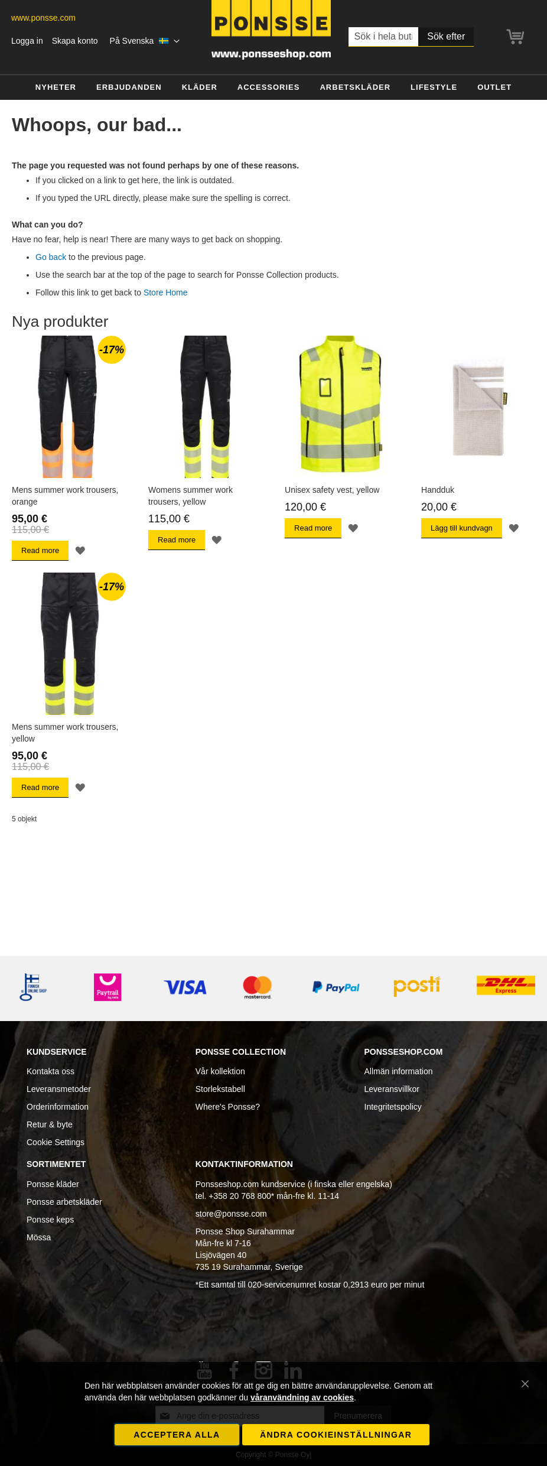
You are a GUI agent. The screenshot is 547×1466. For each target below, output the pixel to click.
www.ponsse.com (43, 17)
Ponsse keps (50, 1219)
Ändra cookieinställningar (336, 1434)
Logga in (27, 40)
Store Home (166, 292)
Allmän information (398, 1071)
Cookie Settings (55, 1142)
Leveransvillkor (391, 1089)
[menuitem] (55, 87)
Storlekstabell (220, 1089)
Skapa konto (75, 40)
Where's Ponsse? (228, 1106)
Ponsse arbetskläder (64, 1202)
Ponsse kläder (53, 1184)
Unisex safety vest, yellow (332, 490)
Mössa (39, 1237)
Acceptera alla (177, 1434)
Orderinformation (58, 1106)
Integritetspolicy (393, 1106)
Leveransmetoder (59, 1089)
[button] (145, 41)
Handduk (437, 490)
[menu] (273, 87)
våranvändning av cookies (302, 1397)
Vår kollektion (220, 1071)
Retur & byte (50, 1124)
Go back (50, 257)
